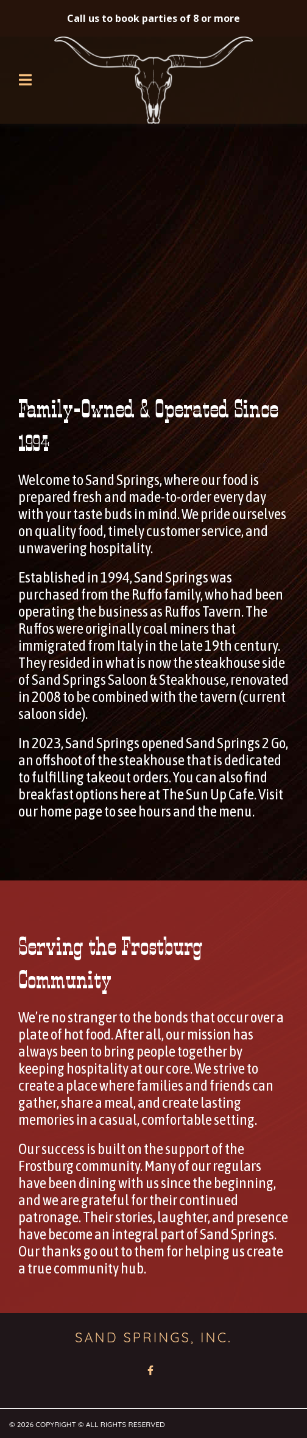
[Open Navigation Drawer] (25, 80)
